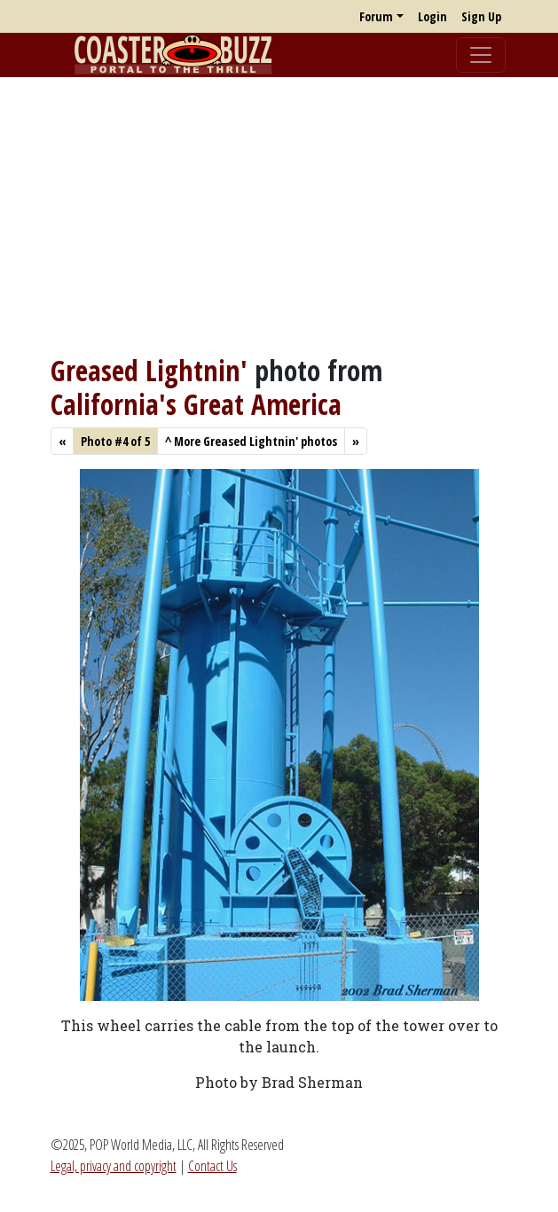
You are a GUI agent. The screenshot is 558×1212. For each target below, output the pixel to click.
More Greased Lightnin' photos (251, 441)
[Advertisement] (279, 215)
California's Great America (196, 404)
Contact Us (212, 1166)
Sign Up (481, 16)
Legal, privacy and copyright (114, 1166)
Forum (376, 16)
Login (432, 16)
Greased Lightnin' (149, 370)
